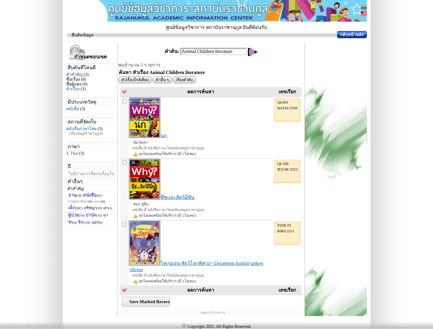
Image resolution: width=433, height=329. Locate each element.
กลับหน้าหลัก (352, 35)
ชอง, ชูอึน (140, 204)
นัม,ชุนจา (140, 142)
